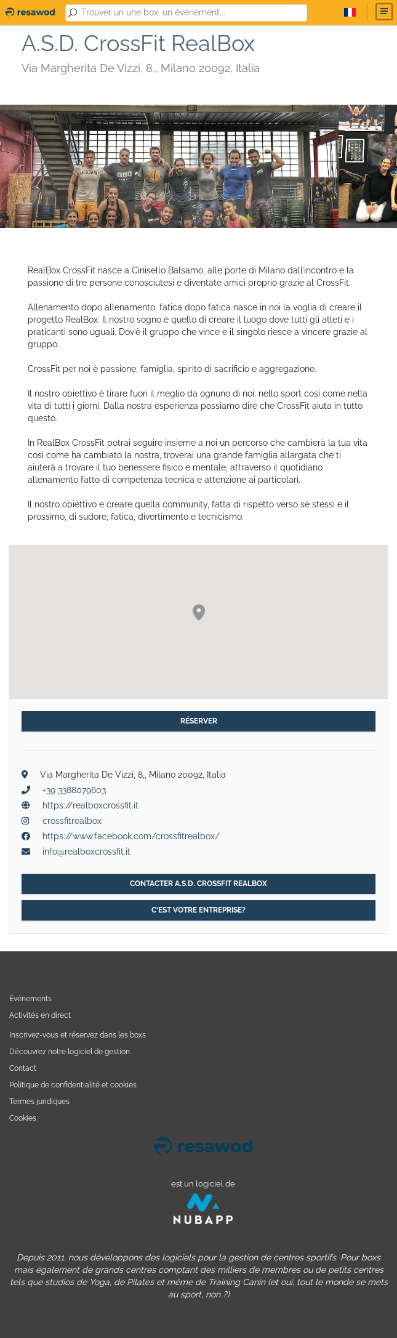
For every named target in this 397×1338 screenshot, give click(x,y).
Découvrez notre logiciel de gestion (69, 1051)
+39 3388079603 (74, 790)
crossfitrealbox (72, 821)
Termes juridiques (39, 1101)
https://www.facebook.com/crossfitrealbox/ (131, 836)
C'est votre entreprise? (198, 910)
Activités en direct (40, 1015)
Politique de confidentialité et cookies (73, 1084)
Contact (22, 1068)
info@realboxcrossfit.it (86, 851)
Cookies (22, 1117)
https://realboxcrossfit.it (90, 805)
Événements (30, 998)
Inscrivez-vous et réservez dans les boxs (77, 1034)
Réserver (198, 721)
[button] (199, 613)
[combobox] (191, 13)
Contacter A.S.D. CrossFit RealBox (198, 883)
